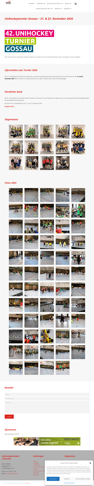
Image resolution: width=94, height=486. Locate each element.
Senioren (57, 8)
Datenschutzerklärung (69, 483)
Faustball (66, 8)
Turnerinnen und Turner (54, 3)
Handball (31, 3)
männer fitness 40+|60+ (43, 8)
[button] (90, 463)
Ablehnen (67, 479)
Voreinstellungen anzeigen (82, 479)
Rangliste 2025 (9, 106)
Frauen (67, 3)
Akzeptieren (53, 479)
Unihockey (40, 3)
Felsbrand (27, 483)
